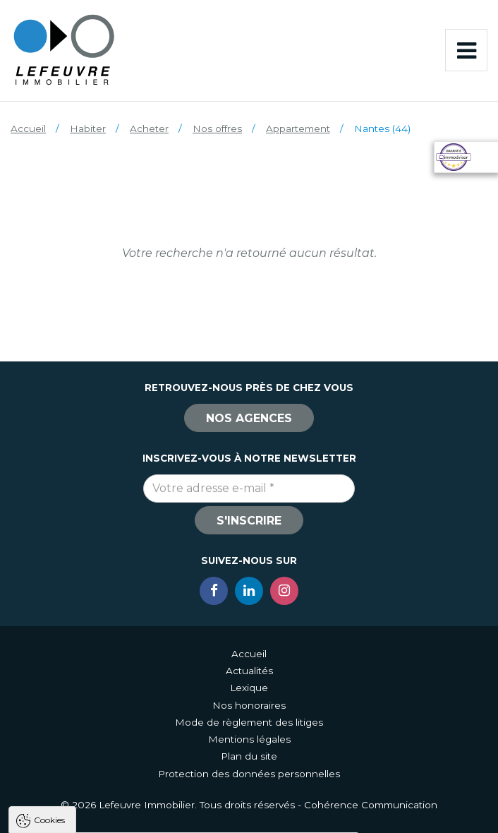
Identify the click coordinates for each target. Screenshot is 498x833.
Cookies (49, 640)
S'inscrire (249, 520)
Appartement (298, 128)
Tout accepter (96, 815)
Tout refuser (187, 815)
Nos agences (249, 418)
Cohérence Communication (370, 804)
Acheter (149, 128)
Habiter (88, 128)
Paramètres (274, 815)
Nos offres (217, 128)
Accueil (28, 128)
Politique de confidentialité (83, 782)
